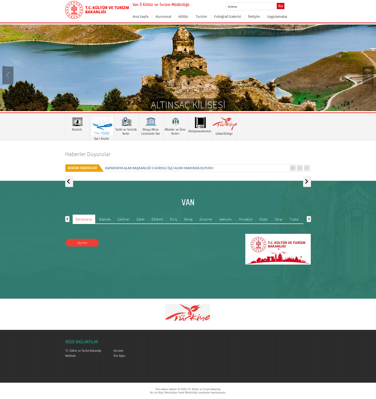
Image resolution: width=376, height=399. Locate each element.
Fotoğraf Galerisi (227, 16)
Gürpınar (206, 219)
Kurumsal (163, 16)
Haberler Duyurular (88, 154)
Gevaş (188, 219)
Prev (8, 75)
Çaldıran (123, 219)
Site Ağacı (119, 356)
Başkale (105, 219)
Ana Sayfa (140, 16)
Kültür (183, 16)
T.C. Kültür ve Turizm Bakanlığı (83, 351)
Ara (280, 6)
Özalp (263, 219)
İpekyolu (225, 219)
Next (368, 75)
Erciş (173, 219)
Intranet (118, 351)
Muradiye (245, 219)
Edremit (157, 219)
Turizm (201, 16)
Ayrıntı (82, 242)
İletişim (254, 16)
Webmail (70, 356)
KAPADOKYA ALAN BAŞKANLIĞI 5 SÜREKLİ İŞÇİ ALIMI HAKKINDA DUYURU (159, 168)
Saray (279, 219)
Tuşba (294, 219)
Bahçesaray (84, 219)
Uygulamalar (277, 16)
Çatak (140, 219)
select (275, 6)
